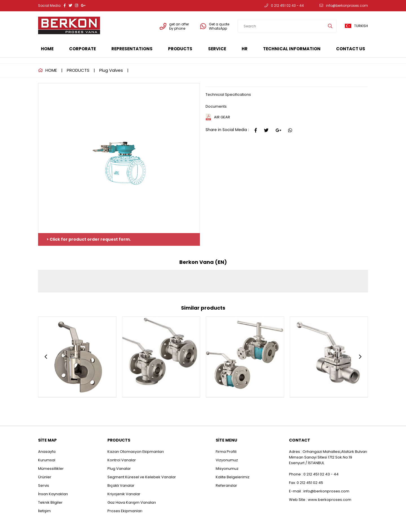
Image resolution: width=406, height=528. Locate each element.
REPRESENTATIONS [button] (132, 49)
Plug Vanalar (119, 468)
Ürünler (44, 477)
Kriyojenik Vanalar (123, 494)
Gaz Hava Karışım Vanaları (131, 502)
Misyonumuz (227, 468)
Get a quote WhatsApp (214, 26)
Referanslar (226, 485)
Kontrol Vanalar (121, 460)
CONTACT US (350, 49)
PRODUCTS (180, 49)
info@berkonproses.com (343, 5)
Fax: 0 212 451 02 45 (306, 482)
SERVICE (217, 49)
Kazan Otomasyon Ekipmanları (135, 451)
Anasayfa (47, 451)
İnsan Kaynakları (53, 494)
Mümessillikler (51, 468)
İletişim (44, 511)
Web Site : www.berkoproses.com (320, 499)
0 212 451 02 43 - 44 (284, 5)
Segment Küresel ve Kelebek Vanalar (141, 477)
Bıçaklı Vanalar (120, 485)
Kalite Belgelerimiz (233, 477)
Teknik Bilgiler (50, 502)
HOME (47, 49)
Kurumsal (46, 460)
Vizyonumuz (227, 460)
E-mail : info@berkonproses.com (319, 491)
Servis (43, 485)
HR (245, 49)
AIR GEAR (222, 117)
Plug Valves (111, 70)
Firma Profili (226, 451)
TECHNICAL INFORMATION (292, 49)
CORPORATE (82, 49)
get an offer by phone (174, 26)
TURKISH (356, 26)
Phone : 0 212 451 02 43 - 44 (314, 474)
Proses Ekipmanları (124, 511)
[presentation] (46, 357)
